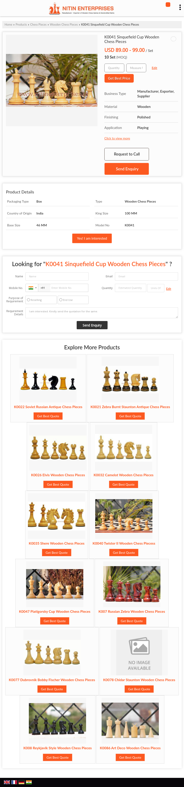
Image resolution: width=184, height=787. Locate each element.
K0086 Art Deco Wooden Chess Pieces (130, 748)
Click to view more (117, 138)
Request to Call (127, 154)
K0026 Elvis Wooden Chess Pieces (58, 475)
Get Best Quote (48, 416)
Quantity (107, 288)
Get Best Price (119, 78)
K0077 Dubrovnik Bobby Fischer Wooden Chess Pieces (52, 680)
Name (19, 276)
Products (21, 24)
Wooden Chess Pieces (64, 24)
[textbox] (136, 68)
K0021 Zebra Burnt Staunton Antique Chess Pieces (130, 407)
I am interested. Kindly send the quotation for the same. (101, 312)
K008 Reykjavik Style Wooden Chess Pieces (57, 748)
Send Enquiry (127, 168)
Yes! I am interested (92, 238)
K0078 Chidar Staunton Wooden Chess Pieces (139, 680)
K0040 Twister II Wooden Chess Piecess (124, 543)
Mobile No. (16, 288)
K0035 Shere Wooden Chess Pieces (56, 543)
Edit (154, 68)
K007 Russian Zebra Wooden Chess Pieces (131, 611)
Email (109, 276)
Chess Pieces (38, 24)
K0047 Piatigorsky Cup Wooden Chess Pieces (54, 611)
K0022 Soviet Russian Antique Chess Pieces (48, 407)
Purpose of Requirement (14, 300)
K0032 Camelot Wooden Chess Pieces (124, 475)
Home (8, 24)
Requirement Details (14, 313)
